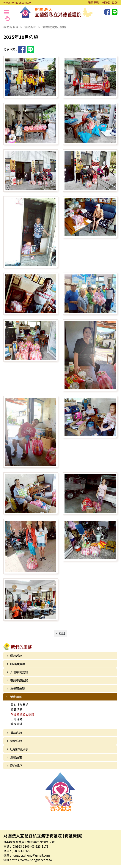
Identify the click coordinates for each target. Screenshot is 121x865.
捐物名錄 (16, 741)
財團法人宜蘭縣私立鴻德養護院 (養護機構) (56, 12)
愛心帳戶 (16, 765)
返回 (61, 633)
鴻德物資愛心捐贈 (22, 714)
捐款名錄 (16, 732)
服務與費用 (17, 664)
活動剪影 (16, 697)
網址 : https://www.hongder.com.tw (27, 860)
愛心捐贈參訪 (19, 704)
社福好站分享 (19, 749)
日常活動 (16, 719)
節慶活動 (16, 709)
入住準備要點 (19, 672)
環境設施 (16, 655)
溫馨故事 (16, 757)
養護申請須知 (19, 680)
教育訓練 (16, 723)
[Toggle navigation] (6, 12)
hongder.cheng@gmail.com (31, 855)
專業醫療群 (17, 688)
